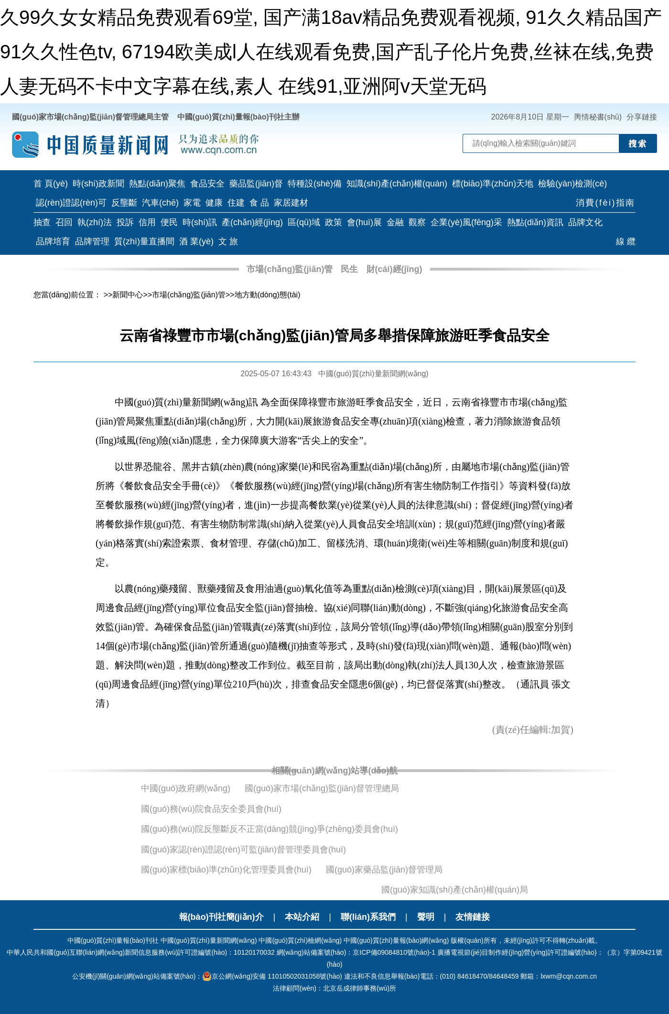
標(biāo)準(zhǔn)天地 (492, 183)
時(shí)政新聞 (98, 183)
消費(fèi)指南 (606, 202)
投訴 (125, 222)
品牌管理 (92, 241)
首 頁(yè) (50, 183)
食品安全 (207, 183)
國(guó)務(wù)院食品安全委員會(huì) (211, 809)
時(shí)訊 (200, 222)
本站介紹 (302, 917)
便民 (169, 222)
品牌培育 (53, 241)
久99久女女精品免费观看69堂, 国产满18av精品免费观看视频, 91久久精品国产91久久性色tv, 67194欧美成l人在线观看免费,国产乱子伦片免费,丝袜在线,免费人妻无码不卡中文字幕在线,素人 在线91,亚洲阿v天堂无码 (331, 52)
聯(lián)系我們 (368, 917)
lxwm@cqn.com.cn (568, 976)
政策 (333, 222)
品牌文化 (585, 222)
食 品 (259, 202)
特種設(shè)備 (315, 183)
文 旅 (228, 241)
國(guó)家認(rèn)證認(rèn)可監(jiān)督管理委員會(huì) (243, 849)
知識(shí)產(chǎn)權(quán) (396, 183)
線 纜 (626, 241)
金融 (395, 222)
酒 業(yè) (196, 241)
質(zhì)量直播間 (144, 241)
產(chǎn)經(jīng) (252, 222)
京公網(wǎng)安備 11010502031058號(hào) (272, 976)
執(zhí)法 (94, 222)
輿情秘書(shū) (598, 117)
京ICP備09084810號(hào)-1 (394, 952)
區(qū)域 (304, 222)
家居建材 (291, 202)
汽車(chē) (160, 202)
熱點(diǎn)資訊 (535, 222)
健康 (214, 202)
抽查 (42, 222)
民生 (349, 269)
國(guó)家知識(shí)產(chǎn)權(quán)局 (454, 889)
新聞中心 (127, 295)
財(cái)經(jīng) (394, 269)
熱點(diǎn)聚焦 (157, 183)
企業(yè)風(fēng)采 (466, 222)
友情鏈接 (472, 917)
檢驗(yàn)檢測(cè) (572, 183)
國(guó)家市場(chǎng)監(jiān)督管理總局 (322, 788)
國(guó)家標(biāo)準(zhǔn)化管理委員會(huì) (226, 869)
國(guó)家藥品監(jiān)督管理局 (384, 869)
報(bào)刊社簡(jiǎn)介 (221, 917)
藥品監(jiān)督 (256, 183)
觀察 (417, 222)
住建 (236, 202)
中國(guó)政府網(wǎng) (185, 788)
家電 (192, 202)
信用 (147, 222)
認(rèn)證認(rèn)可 (71, 202)
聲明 (425, 917)
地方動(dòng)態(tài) (268, 295)
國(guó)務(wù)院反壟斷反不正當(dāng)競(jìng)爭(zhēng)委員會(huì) (269, 829)
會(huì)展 (364, 222)
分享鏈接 (641, 117)
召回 (64, 222)
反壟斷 (124, 202)
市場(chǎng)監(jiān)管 (290, 269)
